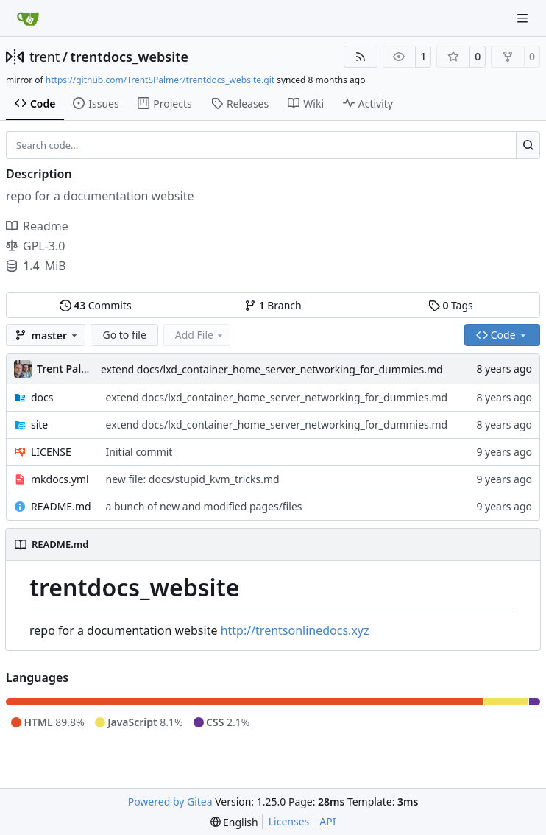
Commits (96, 305)
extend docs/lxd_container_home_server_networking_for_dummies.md (272, 369)
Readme (37, 226)
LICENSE (51, 452)
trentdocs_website (130, 56)
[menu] (234, 822)
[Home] (28, 18)
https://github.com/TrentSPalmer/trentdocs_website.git (160, 80)
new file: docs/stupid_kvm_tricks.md (193, 479)
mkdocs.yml (60, 479)
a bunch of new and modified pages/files (204, 506)
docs (42, 397)
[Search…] (528, 145)
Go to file (124, 335)
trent (44, 56)
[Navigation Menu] (524, 18)
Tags (450, 305)
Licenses (289, 821)
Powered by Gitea (170, 801)
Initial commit (139, 452)
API (327, 821)
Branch (273, 305)
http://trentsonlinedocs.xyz (295, 630)
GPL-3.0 (35, 246)
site (39, 424)
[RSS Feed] (360, 57)
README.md (61, 506)
